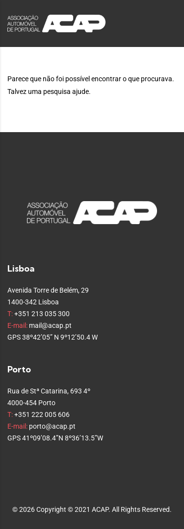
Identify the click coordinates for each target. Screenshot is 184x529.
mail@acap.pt (50, 325)
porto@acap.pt (52, 426)
